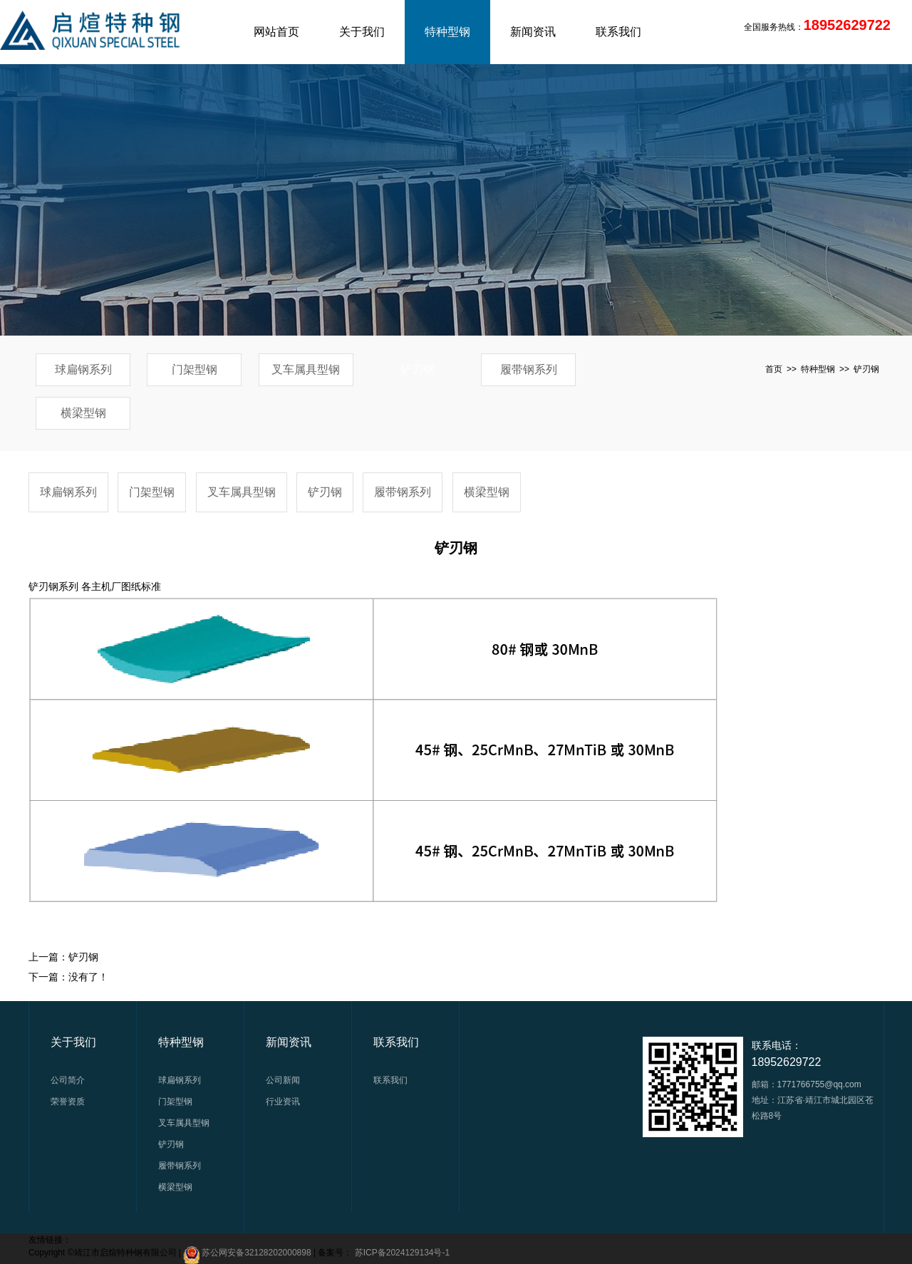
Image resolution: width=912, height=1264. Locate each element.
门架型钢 (194, 369)
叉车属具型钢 (305, 369)
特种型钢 (447, 32)
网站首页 (276, 32)
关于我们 (362, 32)
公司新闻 (283, 1080)
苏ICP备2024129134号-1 (402, 1253)
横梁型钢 (83, 413)
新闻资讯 (533, 32)
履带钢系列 (528, 369)
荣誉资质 (68, 1102)
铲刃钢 (417, 369)
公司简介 (68, 1080)
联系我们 (618, 32)
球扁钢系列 (83, 369)
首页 (773, 369)
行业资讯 (283, 1102)
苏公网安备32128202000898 (256, 1253)
